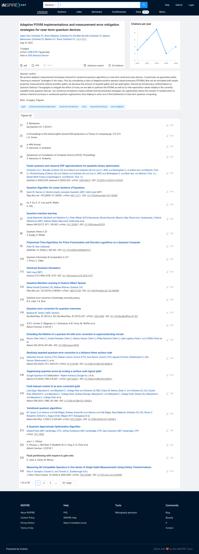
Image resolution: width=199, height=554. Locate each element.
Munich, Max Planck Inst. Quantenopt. (134, 217)
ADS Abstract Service (38, 55)
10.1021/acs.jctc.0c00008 (109, 475)
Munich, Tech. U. (147, 173)
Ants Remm (92, 357)
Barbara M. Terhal (35, 313)
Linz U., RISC (102, 170)
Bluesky (169, 517)
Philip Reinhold (104, 338)
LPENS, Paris (152, 338)
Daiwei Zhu (140, 394)
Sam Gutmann (110, 431)
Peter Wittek (76, 217)
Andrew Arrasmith (74, 412)
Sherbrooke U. (136, 357)
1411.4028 (39, 434)
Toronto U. (49, 471)
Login (191, 5)
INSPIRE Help (69, 517)
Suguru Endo (54, 416)
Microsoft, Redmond (69, 221)
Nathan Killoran (61, 287)
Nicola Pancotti (107, 217)
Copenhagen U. (54, 177)
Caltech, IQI (57, 170)
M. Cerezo (31, 412)
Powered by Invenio (17, 548)
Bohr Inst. (136, 170)
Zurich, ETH (50, 357)
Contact (169, 528)
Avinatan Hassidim (70, 192)
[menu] (173, 5)
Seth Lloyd (91, 192)
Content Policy (28, 517)
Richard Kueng (37, 173)
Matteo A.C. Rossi (53, 39)
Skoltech (48, 217)
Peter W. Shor (33, 246)
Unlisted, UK (85, 170)
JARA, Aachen (52, 313)
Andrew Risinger (83, 394)
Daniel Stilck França (36, 177)
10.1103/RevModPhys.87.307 (124, 316)
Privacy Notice (27, 523)
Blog (168, 512)
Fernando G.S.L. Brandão (39, 170)
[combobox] (99, 5)
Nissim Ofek (32, 338)
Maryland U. (44, 390)
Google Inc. (82, 375)
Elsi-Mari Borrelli (81, 36)
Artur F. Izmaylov (35, 471)
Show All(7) (81, 39)
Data (138, 11)
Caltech (71, 170)
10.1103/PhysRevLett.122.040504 (103, 290)
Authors (62, 11)
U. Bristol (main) (51, 192)
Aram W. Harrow (34, 192)
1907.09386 (85, 475)
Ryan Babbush (119, 412)
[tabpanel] (99, 304)
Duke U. (122, 390)
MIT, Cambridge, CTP (51, 431)
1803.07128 (75, 290)
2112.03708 (72, 364)
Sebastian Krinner (35, 357)
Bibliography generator (126, 512)
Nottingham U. (120, 170)
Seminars (97, 11)
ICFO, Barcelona (90, 217)
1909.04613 (84, 180)
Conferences (119, 11)
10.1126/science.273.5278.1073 (77, 275)
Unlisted (45, 246)
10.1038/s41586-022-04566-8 (98, 364)
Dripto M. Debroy (109, 390)
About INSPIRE (28, 512)
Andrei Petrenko (56, 338)
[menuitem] (167, 5)
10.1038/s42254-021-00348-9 (102, 419)
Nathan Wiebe (51, 221)
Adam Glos (25, 36)
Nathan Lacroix (65, 357)
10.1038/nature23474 (94, 224)
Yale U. (43, 338)
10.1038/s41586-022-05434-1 (98, 379)
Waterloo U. (62, 217)
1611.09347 (72, 224)
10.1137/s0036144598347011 (76, 250)
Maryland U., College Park (66, 390)
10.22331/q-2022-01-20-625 (110, 180)
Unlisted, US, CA (138, 390)
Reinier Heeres (80, 338)
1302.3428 (99, 316)
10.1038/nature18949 (68, 345)
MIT (82, 192)
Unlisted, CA (46, 287)
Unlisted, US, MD (92, 390)
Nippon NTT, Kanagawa (73, 416)
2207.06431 (72, 379)
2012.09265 (76, 419)
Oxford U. (41, 416)
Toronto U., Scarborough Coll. (73, 471)
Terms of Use (27, 528)
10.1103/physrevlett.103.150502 (102, 195)
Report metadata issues (74, 523)
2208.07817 (33, 52)
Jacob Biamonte (34, 217)
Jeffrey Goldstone (71, 431)
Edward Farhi (33, 431)
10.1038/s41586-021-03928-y (78, 401)
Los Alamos (43, 412)
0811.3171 (76, 195)
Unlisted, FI (37, 36)
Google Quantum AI (36, 375)
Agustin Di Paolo (120, 357)
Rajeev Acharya (68, 375)
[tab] (29, 115)
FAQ (65, 512)
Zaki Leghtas (127, 338)
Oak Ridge (59, 412)
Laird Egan (32, 390)
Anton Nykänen (51, 36)
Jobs (79, 11)
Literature (42, 11)
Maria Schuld (33, 287)
